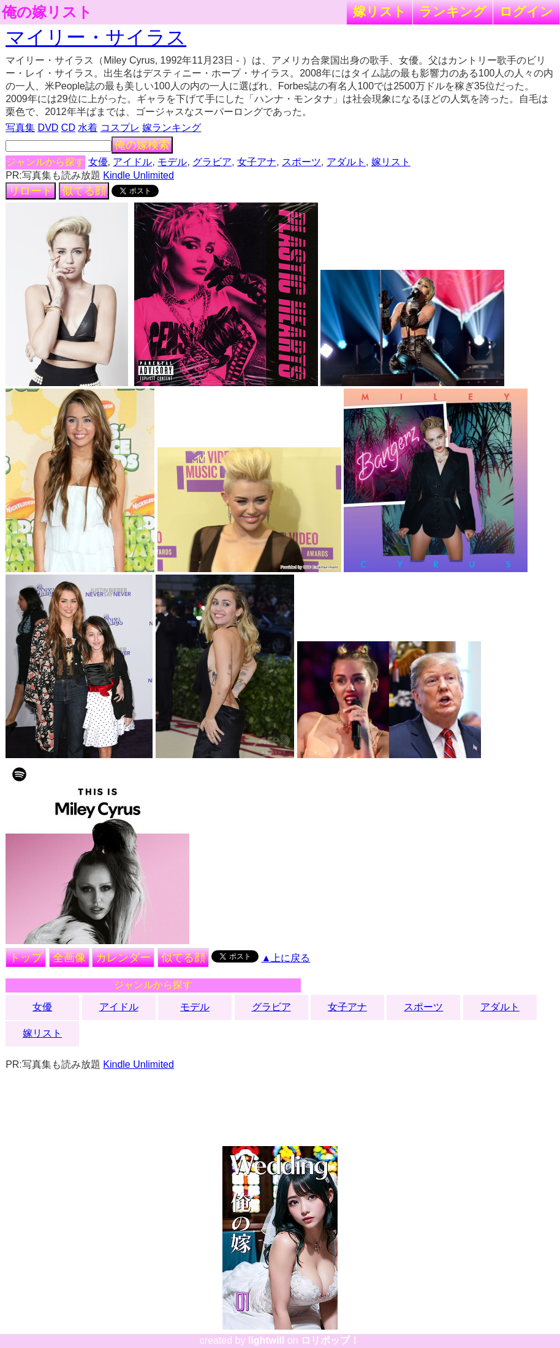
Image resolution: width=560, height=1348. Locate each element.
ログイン (526, 11)
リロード (31, 191)
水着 (87, 127)
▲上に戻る (285, 958)
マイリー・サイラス (96, 37)
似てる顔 (84, 191)
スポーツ (301, 162)
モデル (172, 162)
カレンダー (123, 957)
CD (68, 127)
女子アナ (256, 162)
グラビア (212, 162)
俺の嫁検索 (142, 145)
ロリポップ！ (330, 1340)
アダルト (346, 162)
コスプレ (120, 127)
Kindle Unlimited (138, 175)
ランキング (452, 11)
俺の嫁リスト (47, 12)
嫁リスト (379, 11)
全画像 (69, 957)
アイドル (132, 162)
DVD (48, 127)
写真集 (20, 127)
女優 (98, 162)
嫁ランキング (171, 127)
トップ (25, 957)
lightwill (266, 1340)
